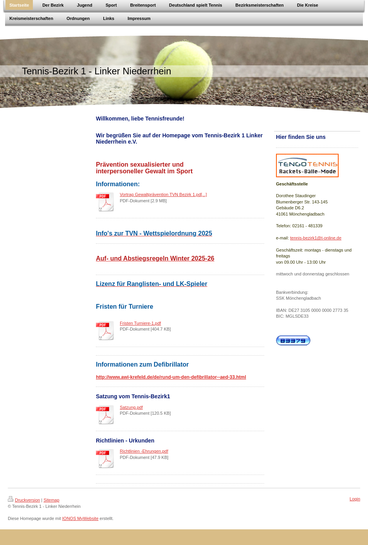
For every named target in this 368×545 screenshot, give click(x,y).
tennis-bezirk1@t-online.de (315, 238)
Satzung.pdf (131, 407)
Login (355, 498)
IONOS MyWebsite (80, 518)
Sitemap (51, 500)
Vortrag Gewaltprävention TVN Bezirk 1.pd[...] (163, 194)
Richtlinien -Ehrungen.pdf (144, 451)
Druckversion (24, 500)
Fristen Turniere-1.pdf (140, 323)
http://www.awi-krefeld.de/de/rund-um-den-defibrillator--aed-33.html (171, 377)
